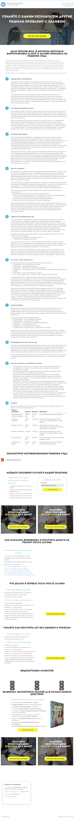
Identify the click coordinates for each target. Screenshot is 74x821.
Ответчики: (44, 483)
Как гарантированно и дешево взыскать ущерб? (18, 573)
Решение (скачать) (13, 460)
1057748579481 (12, 797)
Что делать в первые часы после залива (16, 568)
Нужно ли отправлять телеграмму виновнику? (17, 570)
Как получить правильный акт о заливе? (16, 566)
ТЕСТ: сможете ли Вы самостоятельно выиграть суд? (20, 575)
